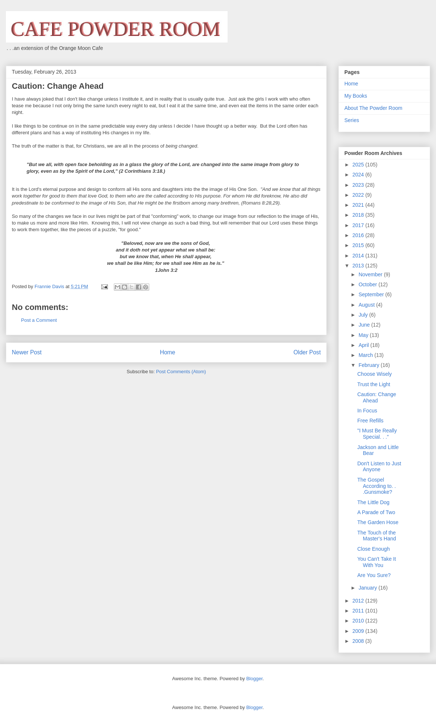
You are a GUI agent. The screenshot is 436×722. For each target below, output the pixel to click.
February (369, 365)
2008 (358, 641)
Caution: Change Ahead (376, 397)
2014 (358, 256)
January (368, 588)
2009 (358, 631)
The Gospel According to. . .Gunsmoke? (376, 486)
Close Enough (373, 549)
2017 (358, 225)
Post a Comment (39, 320)
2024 (358, 175)
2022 (358, 195)
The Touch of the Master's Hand (376, 536)
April (364, 345)
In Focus (367, 411)
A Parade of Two (376, 512)
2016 (358, 235)
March (366, 355)
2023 (358, 185)
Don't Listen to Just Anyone (379, 466)
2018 (358, 215)
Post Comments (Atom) (181, 371)
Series (351, 120)
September (371, 294)
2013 (358, 266)
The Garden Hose (377, 522)
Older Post (307, 352)
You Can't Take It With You (376, 562)
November (371, 274)
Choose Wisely (374, 374)
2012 (358, 601)
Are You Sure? (374, 575)
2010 (358, 621)
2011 (358, 611)
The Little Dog (373, 502)
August (367, 305)
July (363, 315)
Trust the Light (373, 384)
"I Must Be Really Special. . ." (377, 434)
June (364, 325)
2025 (358, 165)
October (368, 284)
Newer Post (27, 352)
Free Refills (370, 421)
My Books (355, 96)
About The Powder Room (373, 108)
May (363, 335)
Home (168, 352)
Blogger (254, 678)
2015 (358, 245)
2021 (358, 205)
